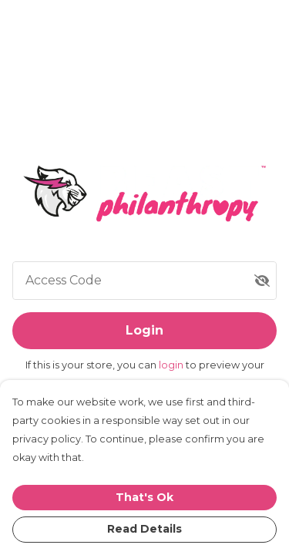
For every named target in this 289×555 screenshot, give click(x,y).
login (172, 365)
